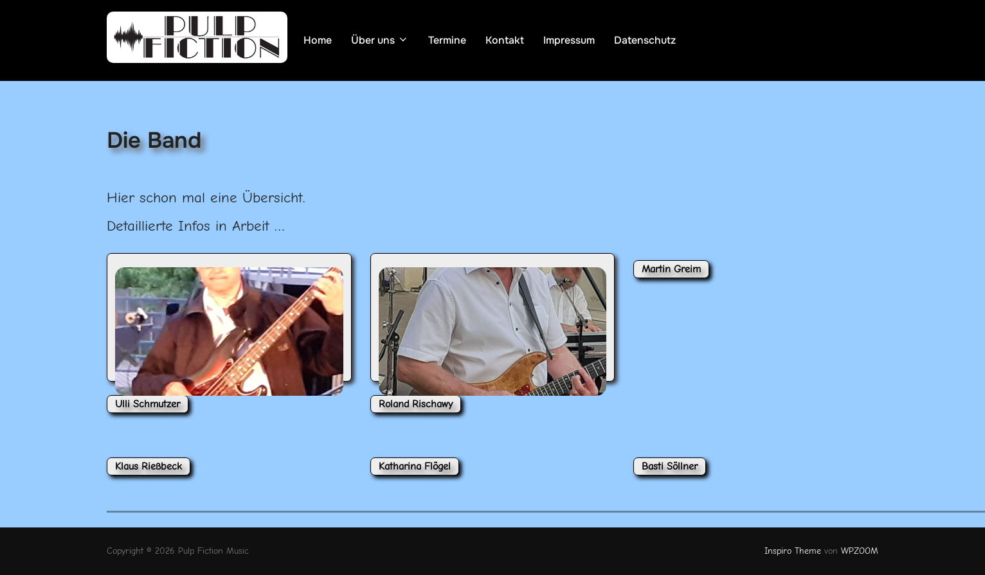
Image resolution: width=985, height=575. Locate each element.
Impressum (569, 40)
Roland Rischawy (416, 404)
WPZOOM (859, 550)
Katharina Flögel (415, 466)
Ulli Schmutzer (147, 404)
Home (317, 40)
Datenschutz (645, 40)
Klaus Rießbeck (148, 466)
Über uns (380, 40)
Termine (447, 40)
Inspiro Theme (792, 550)
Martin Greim (671, 269)
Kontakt (504, 40)
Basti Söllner (670, 466)
